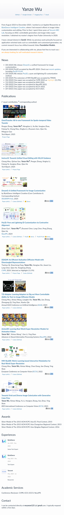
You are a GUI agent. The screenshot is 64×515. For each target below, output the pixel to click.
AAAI (40, 305)
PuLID (25, 73)
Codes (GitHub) (17, 201)
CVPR (4, 270)
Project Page (6, 137)
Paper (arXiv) (6, 169)
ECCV (35, 371)
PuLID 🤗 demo (29, 236)
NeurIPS (5, 234)
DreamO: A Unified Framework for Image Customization (23, 191)
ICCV (41, 406)
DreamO (26, 65)
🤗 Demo (27, 201)
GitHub (17, 14)
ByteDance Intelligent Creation (13, 27)
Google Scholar (27, 14)
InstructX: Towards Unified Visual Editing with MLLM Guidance (26, 158)
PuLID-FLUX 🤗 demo (43, 236)
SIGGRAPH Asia (7, 199)
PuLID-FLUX (18, 71)
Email (47, 14)
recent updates (55, 69)
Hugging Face (39, 14)
